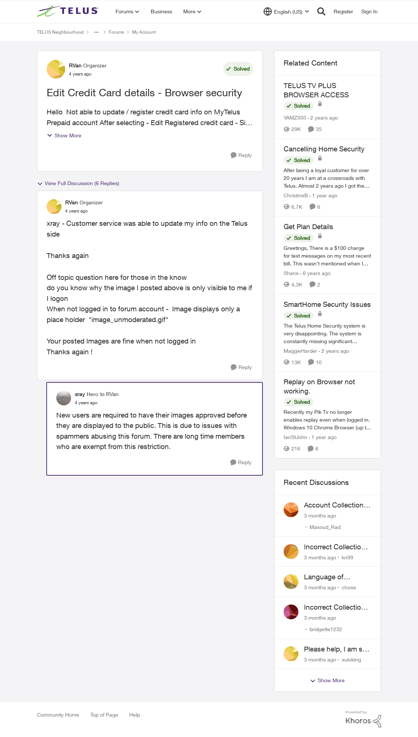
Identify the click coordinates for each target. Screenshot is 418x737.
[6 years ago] (315, 273)
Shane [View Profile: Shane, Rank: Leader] (291, 273)
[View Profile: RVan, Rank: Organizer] (56, 69)
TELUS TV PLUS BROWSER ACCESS (316, 90)
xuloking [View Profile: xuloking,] (351, 659)
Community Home (58, 714)
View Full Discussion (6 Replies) (78, 183)
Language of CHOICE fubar (326, 577)
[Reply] (241, 155)
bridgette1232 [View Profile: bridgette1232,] (326, 629)
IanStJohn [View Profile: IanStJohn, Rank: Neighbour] (295, 437)
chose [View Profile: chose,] (349, 587)
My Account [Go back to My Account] (144, 32)
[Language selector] (286, 11)
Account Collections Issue (335, 505)
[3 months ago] (320, 515)
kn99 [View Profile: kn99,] (347, 557)
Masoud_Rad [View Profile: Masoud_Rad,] (325, 527)
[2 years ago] (323, 117)
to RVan (109, 394)
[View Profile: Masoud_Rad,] (291, 509)
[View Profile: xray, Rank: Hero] (63, 398)
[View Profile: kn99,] (291, 551)
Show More (64, 135)
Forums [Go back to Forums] (116, 32)
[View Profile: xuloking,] (291, 653)
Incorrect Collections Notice (336, 547)
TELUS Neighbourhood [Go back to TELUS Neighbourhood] (60, 32)
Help (134, 714)
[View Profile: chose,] (291, 581)
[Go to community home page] (69, 11)
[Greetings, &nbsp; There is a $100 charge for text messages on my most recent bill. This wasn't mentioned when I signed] (328, 255)
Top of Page (104, 714)
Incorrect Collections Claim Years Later (336, 607)
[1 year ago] (323, 195)
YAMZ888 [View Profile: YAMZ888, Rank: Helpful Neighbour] (295, 117)
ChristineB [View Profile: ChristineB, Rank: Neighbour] (296, 195)
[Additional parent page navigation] (96, 32)
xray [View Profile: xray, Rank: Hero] (80, 394)
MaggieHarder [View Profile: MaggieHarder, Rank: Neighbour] (300, 350)
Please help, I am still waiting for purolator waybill (336, 649)
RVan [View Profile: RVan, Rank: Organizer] (75, 65)
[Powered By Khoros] (363, 719)
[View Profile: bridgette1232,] (291, 611)
